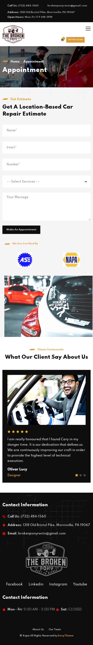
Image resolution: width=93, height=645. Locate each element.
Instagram (58, 584)
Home (15, 61)
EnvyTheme (65, 635)
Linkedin (36, 584)
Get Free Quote (75, 40)
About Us (38, 629)
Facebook (14, 584)
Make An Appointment (21, 229)
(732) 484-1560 (28, 5)
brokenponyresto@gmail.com (67, 5)
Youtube (80, 584)
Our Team (55, 629)
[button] (77, 475)
